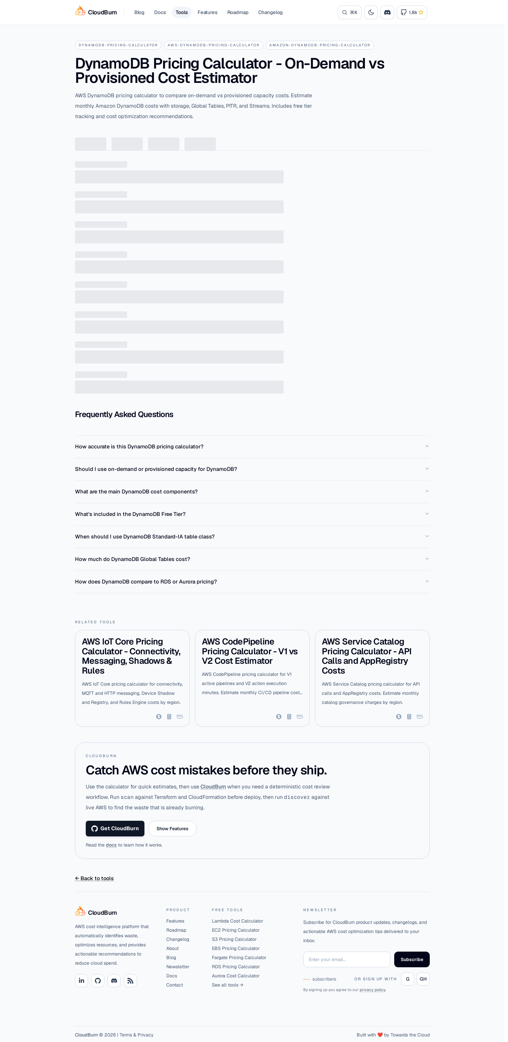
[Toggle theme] (371, 12)
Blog (139, 12)
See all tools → (227, 985)
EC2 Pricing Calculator (236, 930)
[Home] (115, 913)
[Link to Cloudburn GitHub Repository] (412, 12)
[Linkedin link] (81, 980)
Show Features (172, 829)
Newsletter (177, 967)
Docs (160, 12)
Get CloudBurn (115, 828)
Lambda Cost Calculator (237, 921)
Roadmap (237, 12)
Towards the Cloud (410, 1035)
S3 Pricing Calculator (234, 939)
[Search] (350, 12)
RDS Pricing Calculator (236, 967)
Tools (182, 12)
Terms (126, 1035)
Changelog (270, 12)
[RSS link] (130, 980)
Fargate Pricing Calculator (239, 957)
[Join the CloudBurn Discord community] (387, 12)
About (172, 948)
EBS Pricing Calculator (236, 948)
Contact (174, 985)
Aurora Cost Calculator (236, 976)
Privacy (146, 1035)
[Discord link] (114, 980)
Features (207, 12)
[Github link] (97, 980)
